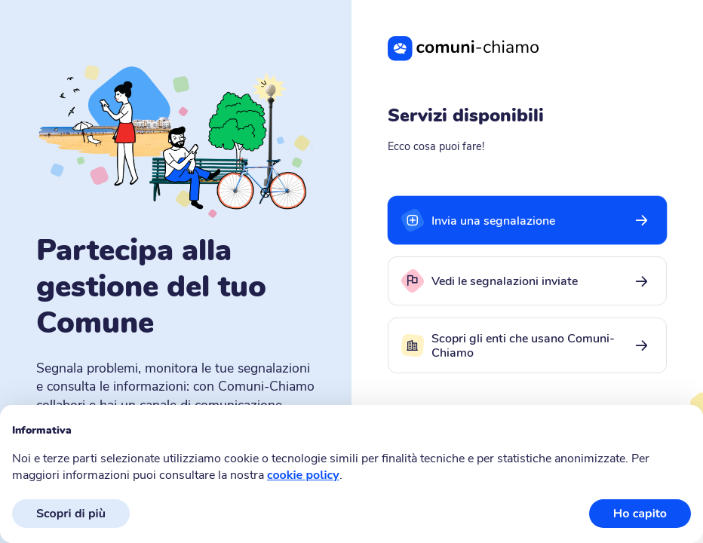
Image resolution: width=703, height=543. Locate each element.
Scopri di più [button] (71, 513)
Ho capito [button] (640, 513)
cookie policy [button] (303, 475)
